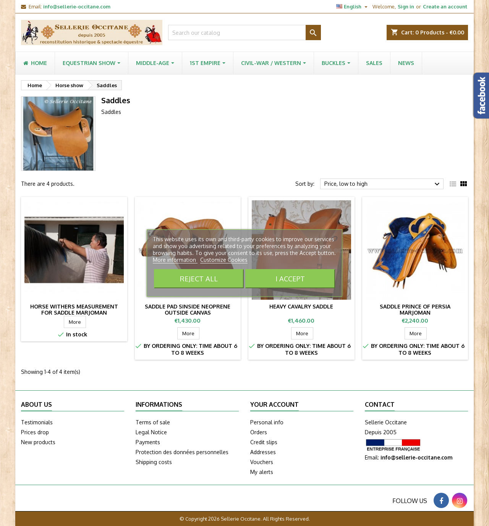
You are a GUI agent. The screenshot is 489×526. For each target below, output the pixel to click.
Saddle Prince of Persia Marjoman (415, 309)
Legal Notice (151, 432)
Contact (380, 404)
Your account (274, 404)
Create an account (445, 6)
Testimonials (37, 422)
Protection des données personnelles (182, 452)
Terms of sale (153, 422)
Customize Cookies (224, 260)
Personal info (266, 422)
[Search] (244, 32)
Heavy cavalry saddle (301, 306)
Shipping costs (154, 462)
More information (175, 260)
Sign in (406, 6)
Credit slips (263, 442)
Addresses (263, 452)
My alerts (261, 472)
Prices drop (35, 432)
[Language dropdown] (352, 6)
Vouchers (261, 462)
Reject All (199, 278)
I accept (290, 278)
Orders (258, 432)
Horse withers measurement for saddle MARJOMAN (74, 309)
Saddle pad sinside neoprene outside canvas (187, 309)
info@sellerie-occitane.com (76, 6)
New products (38, 442)
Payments (148, 442)
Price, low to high (383, 184)
